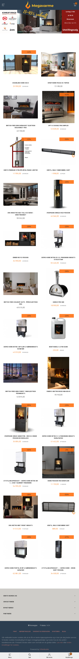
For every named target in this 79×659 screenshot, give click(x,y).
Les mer (60, 642)
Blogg (64, 631)
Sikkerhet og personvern (41, 631)
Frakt (15, 631)
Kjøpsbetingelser (25, 631)
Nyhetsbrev (56, 631)
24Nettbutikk (44, 649)
